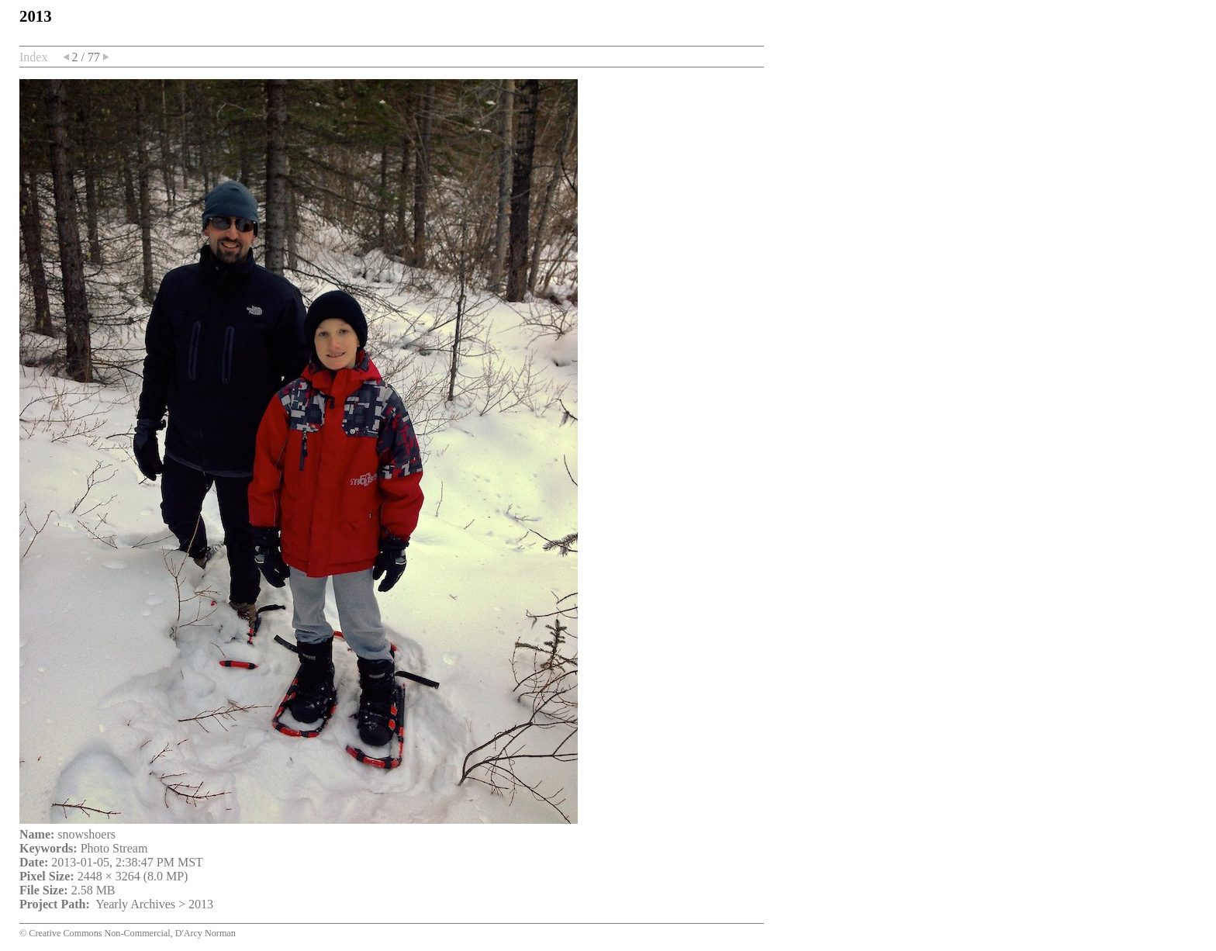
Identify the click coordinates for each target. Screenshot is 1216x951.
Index (33, 57)
